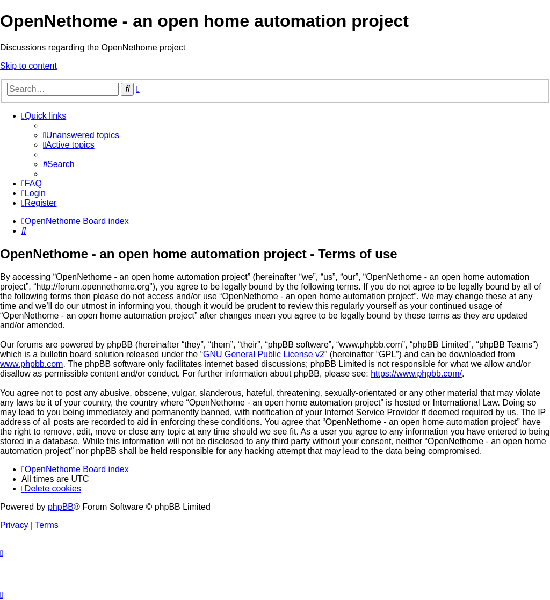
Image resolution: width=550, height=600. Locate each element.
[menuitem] (81, 135)
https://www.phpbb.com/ (416, 373)
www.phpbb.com (31, 363)
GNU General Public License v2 (263, 354)
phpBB (61, 506)
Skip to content (28, 65)
